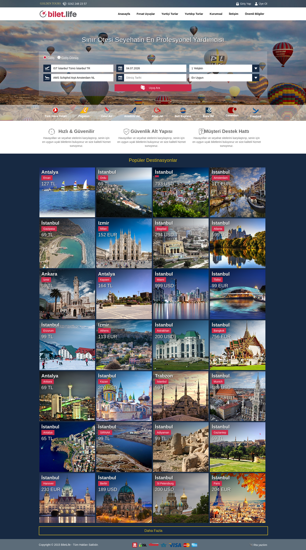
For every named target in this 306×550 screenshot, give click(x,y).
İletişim (233, 13)
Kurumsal (216, 13)
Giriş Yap (245, 3)
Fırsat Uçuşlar (146, 13)
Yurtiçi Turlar (170, 13)
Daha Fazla (153, 531)
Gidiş (49, 58)
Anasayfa (124, 13)
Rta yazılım (260, 544)
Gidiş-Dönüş (67, 58)
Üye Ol (263, 3)
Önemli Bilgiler (254, 13)
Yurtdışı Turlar (194, 13)
